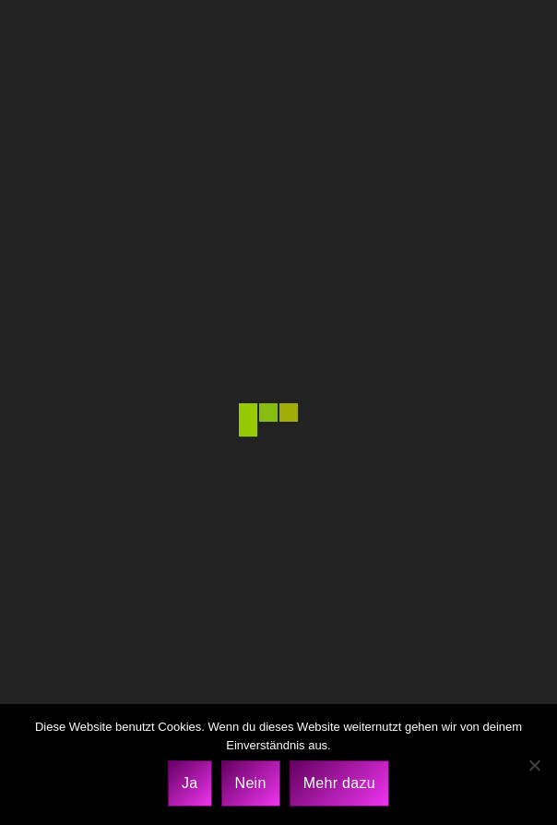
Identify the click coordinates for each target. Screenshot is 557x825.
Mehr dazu (339, 783)
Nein (251, 783)
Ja (190, 783)
